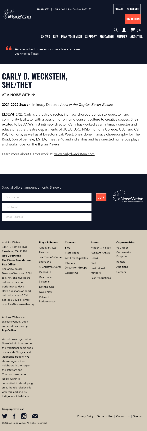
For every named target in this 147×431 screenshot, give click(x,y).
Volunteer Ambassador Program (123, 252)
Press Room (72, 253)
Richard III (45, 272)
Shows (45, 37)
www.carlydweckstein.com (74, 154)
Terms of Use (105, 416)
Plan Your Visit (71, 37)
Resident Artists (100, 253)
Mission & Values (101, 248)
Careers (121, 272)
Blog (67, 248)
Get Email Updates (76, 258)
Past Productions (101, 278)
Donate (119, 9)
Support (91, 37)
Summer (122, 37)
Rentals (120, 262)
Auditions (122, 267)
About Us (136, 37)
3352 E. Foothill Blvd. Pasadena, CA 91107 (72, 9)
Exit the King (47, 287)
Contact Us (71, 273)
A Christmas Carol (50, 267)
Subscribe (133, 9)
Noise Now (45, 292)
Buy (55, 37)
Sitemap (138, 416)
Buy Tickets (133, 19)
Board (94, 258)
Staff (93, 263)
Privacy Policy (85, 416)
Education (107, 37)
